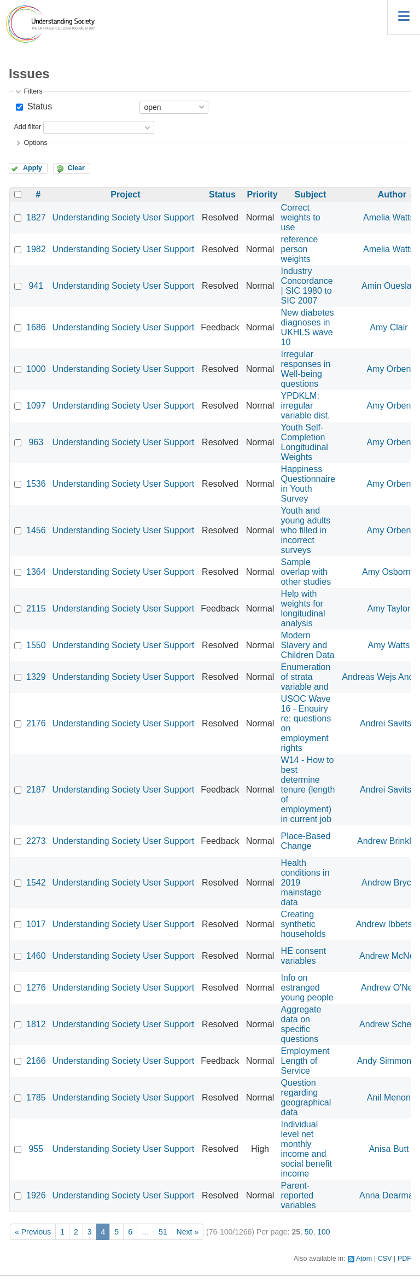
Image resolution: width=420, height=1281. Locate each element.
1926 (36, 1195)
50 (309, 1231)
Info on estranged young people (307, 987)
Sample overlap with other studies (306, 571)
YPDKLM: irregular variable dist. (305, 405)
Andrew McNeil (388, 955)
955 (35, 1149)
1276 (36, 987)
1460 (36, 955)
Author (392, 194)
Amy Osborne (389, 572)
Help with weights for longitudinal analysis (303, 608)
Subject (310, 194)
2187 (36, 789)
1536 (36, 483)
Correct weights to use (300, 217)
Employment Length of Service (305, 1060)
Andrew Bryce (388, 882)
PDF (404, 1258)
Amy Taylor (388, 608)
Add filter (27, 127)
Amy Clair (388, 327)
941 (35, 285)
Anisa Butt (389, 1149)
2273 (36, 841)
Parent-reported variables (298, 1195)
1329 (36, 677)
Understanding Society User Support (123, 217)
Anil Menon (389, 1097)
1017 (36, 924)
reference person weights (299, 249)
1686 (36, 327)
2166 (36, 1060)
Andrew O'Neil (389, 987)
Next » (188, 1231)
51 (163, 1231)
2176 (36, 723)
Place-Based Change (306, 841)
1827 (36, 217)
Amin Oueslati (388, 285)
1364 (36, 572)
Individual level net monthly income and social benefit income (306, 1149)
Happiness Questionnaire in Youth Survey (308, 483)
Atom (364, 1258)
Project (125, 194)
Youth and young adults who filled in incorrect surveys (306, 530)
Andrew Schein (388, 1024)
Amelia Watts (389, 217)
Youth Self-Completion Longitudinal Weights (304, 442)
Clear (76, 168)
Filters (33, 91)
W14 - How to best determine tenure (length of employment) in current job (308, 789)
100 (323, 1231)
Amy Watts (389, 645)
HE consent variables (303, 955)
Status (38, 106)
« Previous (33, 1231)
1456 (36, 530)
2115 (36, 608)
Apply (32, 168)
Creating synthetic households (303, 924)
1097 (36, 405)
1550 (36, 645)
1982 (36, 249)
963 (35, 442)
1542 (36, 882)
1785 (36, 1097)
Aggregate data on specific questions (301, 1024)
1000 (36, 369)
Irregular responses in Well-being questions (306, 369)
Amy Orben (388, 369)
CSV (385, 1258)
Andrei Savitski (389, 723)
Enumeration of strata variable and (306, 676)
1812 (36, 1024)
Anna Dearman (388, 1195)
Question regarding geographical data (306, 1097)
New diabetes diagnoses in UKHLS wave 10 (307, 327)
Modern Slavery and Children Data (308, 645)
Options (35, 143)
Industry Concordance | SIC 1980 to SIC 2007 (307, 285)
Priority (262, 194)
